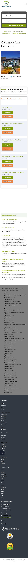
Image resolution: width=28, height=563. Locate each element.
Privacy (2, 420)
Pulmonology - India (9, 322)
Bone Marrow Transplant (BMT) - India (13, 332)
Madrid (2, 459)
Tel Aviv (2, 482)
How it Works (4, 409)
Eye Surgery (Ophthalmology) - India (12, 303)
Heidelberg (3, 487)
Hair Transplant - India (9, 345)
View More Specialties (6, 517)
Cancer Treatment (6, 504)
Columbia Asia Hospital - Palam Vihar (12, 156)
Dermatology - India (9, 336)
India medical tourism (18, 31)
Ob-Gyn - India (8, 353)
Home (2, 403)
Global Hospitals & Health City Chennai (13, 172)
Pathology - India (8, 320)
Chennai (3, 444)
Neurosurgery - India (9, 318)
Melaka (2, 470)
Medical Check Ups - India (10, 381)
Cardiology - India (8, 334)
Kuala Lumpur (4, 457)
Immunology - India (9, 379)
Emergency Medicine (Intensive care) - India (14, 338)
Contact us (3, 429)
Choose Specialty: (6, 13)
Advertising (3, 405)
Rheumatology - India (9, 390)
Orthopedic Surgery (7, 515)
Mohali (2, 489)
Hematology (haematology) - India (12, 377)
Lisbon (2, 495)
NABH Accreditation (17, 76)
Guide (2, 407)
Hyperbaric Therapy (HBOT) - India (12, 310)
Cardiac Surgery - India (9, 297)
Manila (2, 461)
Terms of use (4, 422)
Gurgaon (3, 448)
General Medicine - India (10, 343)
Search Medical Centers (16, 25)
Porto (2, 493)
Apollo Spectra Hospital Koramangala (13, 124)
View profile (8, 112)
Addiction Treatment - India (10, 293)
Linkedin (3, 523)
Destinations (4, 414)
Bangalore (3, 435)
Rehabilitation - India (9, 358)
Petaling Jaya (4, 476)
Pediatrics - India (8, 356)
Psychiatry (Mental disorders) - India (12, 388)
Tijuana (2, 485)
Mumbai (3, 472)
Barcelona (3, 440)
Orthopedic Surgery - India (10, 386)
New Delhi (3, 474)
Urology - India (8, 392)
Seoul (2, 480)
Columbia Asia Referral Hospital (19, 33)
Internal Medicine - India (10, 349)
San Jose (3, 478)
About (2, 427)
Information (3, 416)
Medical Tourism (7, 31)
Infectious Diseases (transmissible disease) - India (14, 313)
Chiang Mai (3, 446)
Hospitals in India (6, 33)
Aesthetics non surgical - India (11, 330)
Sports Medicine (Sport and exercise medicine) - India (15, 325)
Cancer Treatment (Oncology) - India (12, 364)
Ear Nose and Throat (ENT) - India (12, 301)
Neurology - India (8, 383)
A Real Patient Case (5, 412)
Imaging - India (8, 347)
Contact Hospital (8, 116)
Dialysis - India (8, 368)
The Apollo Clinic (7, 107)
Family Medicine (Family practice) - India (13, 341)
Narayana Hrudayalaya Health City (12, 140)
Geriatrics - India (8, 308)
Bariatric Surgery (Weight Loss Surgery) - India (14, 295)
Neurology (5, 513)
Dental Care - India (9, 299)
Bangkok (3, 437)
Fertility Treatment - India (10, 373)
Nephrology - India (8, 351)
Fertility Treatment (6, 510)
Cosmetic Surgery (6, 508)
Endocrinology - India (9, 371)
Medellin (3, 463)
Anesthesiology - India (9, 362)
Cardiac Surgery (6, 506)
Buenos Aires (4, 442)
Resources (3, 418)
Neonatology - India (9, 315)
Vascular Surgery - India (10, 328)
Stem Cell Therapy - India (10, 360)
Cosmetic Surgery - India (10, 366)
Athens (2, 491)
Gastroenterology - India (10, 306)
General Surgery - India (9, 375)
